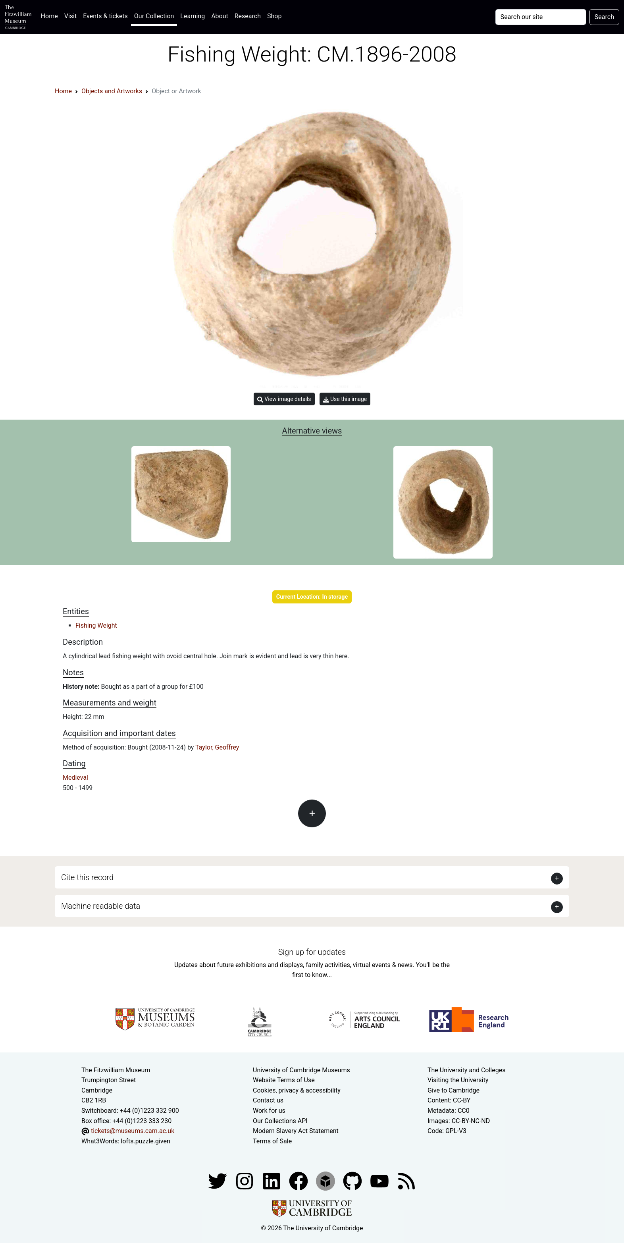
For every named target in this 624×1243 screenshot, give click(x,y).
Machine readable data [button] (100, 906)
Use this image (345, 399)
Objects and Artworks (111, 91)
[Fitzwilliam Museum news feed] (406, 1181)
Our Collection (154, 16)
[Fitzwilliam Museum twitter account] (218, 1181)
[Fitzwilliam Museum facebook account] (272, 1181)
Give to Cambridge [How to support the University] (454, 1090)
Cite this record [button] (87, 877)
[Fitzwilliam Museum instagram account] (245, 1181)
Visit (70, 16)
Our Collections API (280, 1121)
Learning (192, 16)
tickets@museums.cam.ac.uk (132, 1131)
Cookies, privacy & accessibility (297, 1090)
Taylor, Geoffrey (217, 747)
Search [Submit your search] (604, 17)
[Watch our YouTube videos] (380, 1181)
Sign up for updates (312, 952)
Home (51, 15)
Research (248, 16)
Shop (274, 16)
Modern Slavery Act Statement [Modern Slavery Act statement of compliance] (296, 1131)
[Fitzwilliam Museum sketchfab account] (326, 1181)
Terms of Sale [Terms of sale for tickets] (272, 1141)
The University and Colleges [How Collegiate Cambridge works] (466, 1070)
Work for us (269, 1110)
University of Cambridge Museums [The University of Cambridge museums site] (301, 1070)
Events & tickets (105, 16)
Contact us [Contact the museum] (268, 1100)
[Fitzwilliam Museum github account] (353, 1181)
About (219, 16)
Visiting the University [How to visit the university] (458, 1080)
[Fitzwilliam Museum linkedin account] (299, 1181)
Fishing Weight (96, 625)
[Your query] (540, 17)
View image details (284, 399)
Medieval (75, 777)
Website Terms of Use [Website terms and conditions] (284, 1080)
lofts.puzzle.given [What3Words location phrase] (145, 1141)
